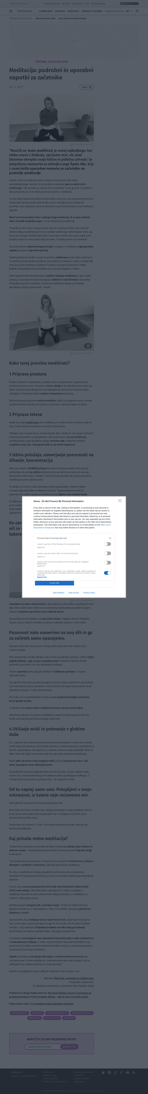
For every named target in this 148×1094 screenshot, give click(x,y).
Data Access (74, 593)
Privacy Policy (89, 593)
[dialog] (74, 547)
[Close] (120, 501)
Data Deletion (58, 593)
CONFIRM (54, 583)
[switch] (107, 544)
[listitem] (74, 538)
